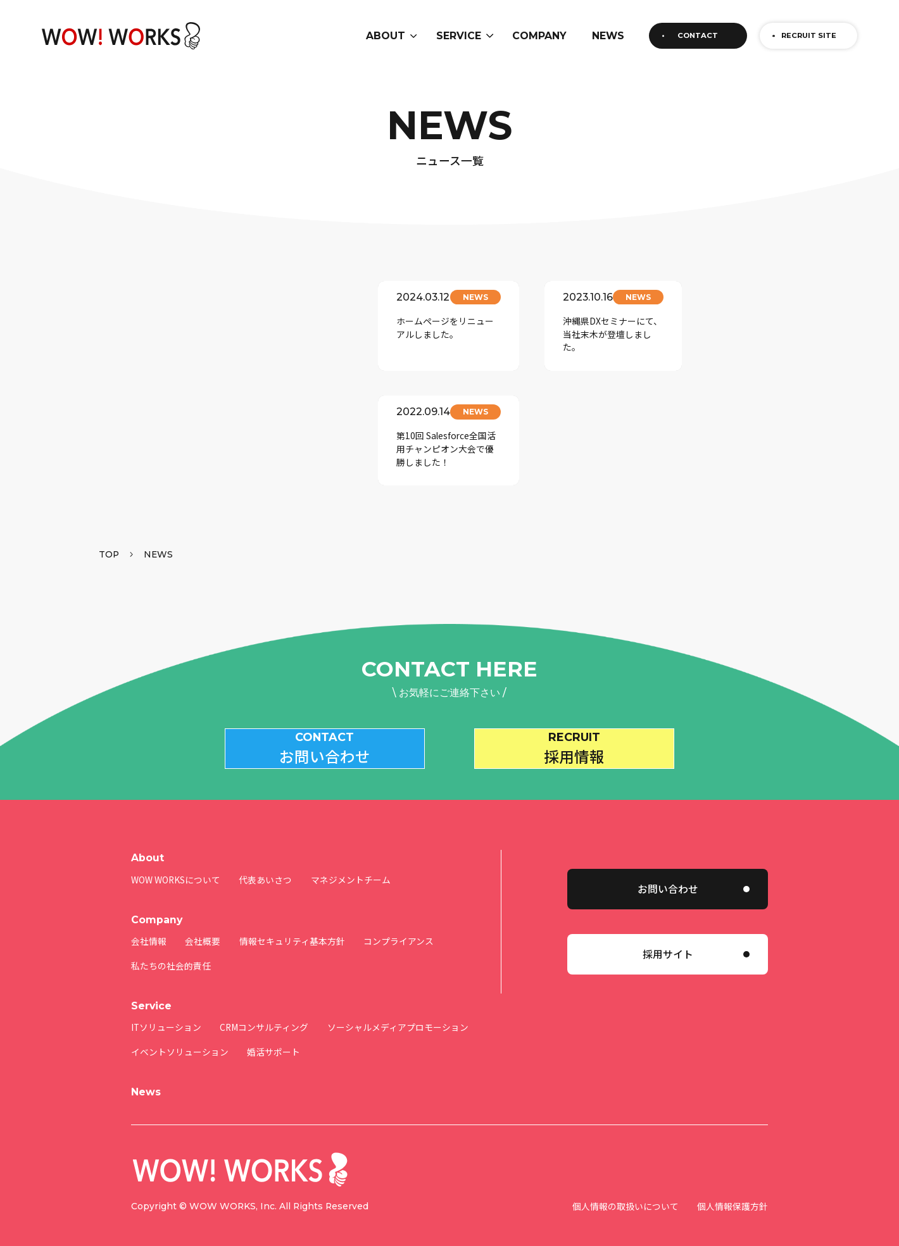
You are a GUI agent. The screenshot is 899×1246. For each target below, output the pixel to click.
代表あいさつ (265, 862)
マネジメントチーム (351, 862)
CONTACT (697, 35)
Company (156, 903)
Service (151, 989)
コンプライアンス (398, 924)
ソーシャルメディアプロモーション (397, 1010)
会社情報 (149, 924)
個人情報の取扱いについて (625, 1189)
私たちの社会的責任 (171, 948)
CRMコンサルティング (264, 1010)
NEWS (608, 36)
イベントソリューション (180, 1034)
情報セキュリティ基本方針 (292, 924)
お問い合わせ (668, 871)
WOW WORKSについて (175, 862)
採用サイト (668, 937)
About (147, 841)
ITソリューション (166, 1010)
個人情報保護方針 (732, 1189)
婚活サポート (273, 1034)
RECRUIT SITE (808, 35)
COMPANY (539, 36)
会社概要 (202, 924)
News (146, 1075)
